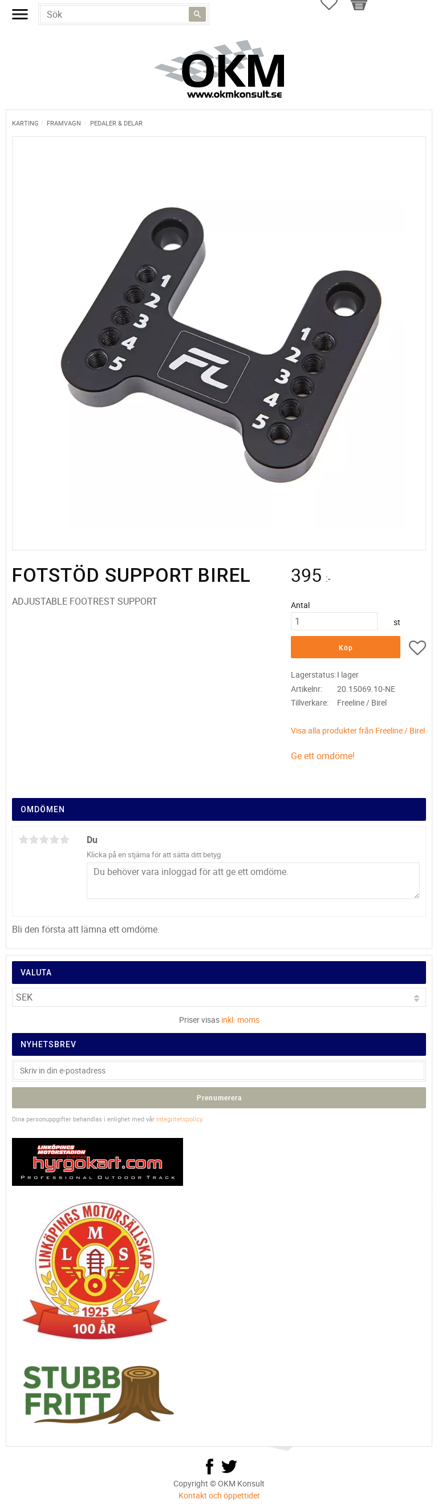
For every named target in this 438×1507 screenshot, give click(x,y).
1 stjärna (23, 839)
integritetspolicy (179, 1119)
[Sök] (197, 14)
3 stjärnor (44, 839)
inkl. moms (240, 1019)
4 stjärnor (54, 839)
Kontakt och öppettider (219, 1495)
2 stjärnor (34, 839)
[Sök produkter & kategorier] (124, 14)
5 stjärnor (64, 839)
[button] (417, 649)
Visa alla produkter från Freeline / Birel (358, 730)
